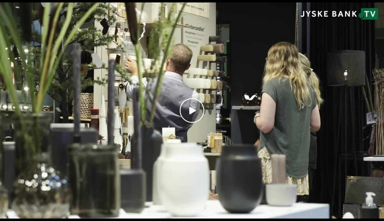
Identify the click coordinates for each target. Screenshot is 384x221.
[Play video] (192, 110)
